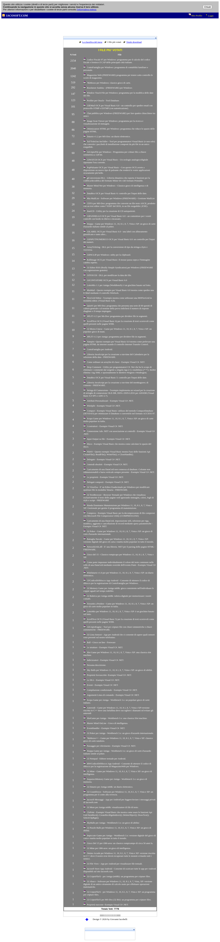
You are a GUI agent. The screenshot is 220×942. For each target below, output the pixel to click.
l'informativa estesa (86, 9)
